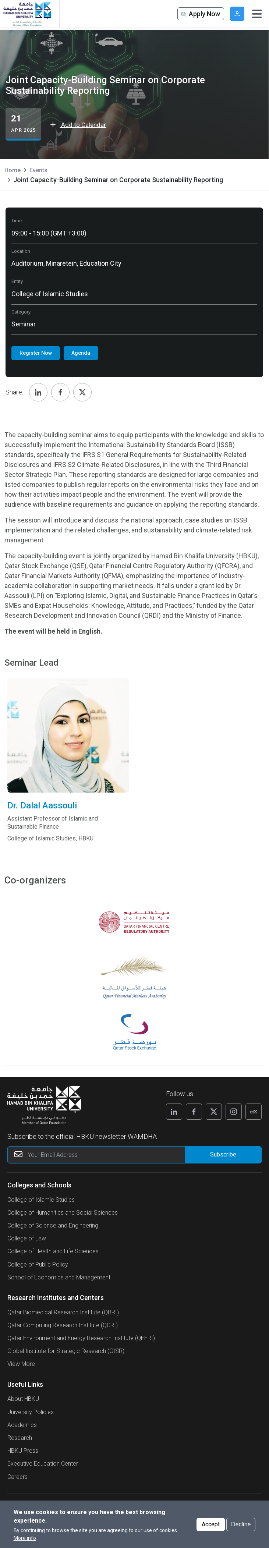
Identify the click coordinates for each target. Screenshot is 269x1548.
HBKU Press (22, 1450)
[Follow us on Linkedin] (174, 1112)
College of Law (26, 1238)
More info (25, 1538)
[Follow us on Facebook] (194, 1112)
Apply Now (200, 14)
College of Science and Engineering (52, 1225)
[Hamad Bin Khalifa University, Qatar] (27, 14)
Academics (22, 1424)
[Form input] (223, 1155)
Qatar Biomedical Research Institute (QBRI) (63, 1312)
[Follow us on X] (214, 1112)
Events (38, 170)
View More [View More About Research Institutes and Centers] (21, 1363)
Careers (17, 1476)
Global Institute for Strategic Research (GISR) (65, 1350)
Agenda (80, 353)
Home (12, 170)
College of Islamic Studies (41, 1199)
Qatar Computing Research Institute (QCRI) (62, 1325)
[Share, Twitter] (82, 392)
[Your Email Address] (115, 1155)
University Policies (30, 1412)
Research (19, 1437)
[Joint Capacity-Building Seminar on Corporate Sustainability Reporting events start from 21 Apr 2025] (23, 124)
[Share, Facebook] (60, 392)
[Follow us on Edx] (253, 1112)
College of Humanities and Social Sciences (62, 1212)
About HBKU (23, 1398)
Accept (211, 1524)
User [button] (237, 14)
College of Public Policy (37, 1264)
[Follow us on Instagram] (234, 1112)
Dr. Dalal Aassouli (68, 815)
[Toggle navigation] (256, 14)
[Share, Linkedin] (38, 392)
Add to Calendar (78, 124)
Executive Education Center (42, 1463)
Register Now (36, 353)
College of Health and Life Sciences (53, 1251)
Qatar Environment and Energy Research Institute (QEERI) (81, 1338)
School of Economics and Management (58, 1277)
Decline (241, 1524)
